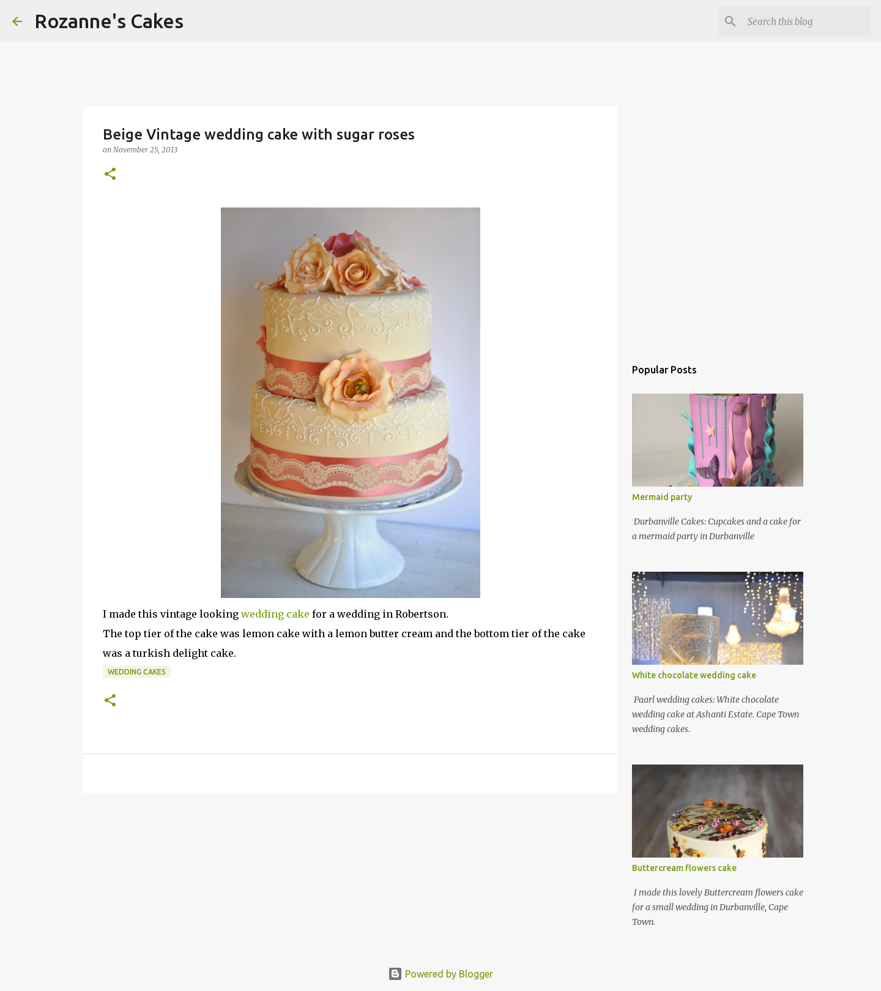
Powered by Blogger (440, 973)
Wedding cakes (137, 672)
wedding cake (275, 614)
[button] (110, 174)
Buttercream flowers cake (684, 868)
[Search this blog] (807, 21)
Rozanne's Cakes (109, 21)
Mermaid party (662, 497)
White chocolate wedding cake (694, 675)
